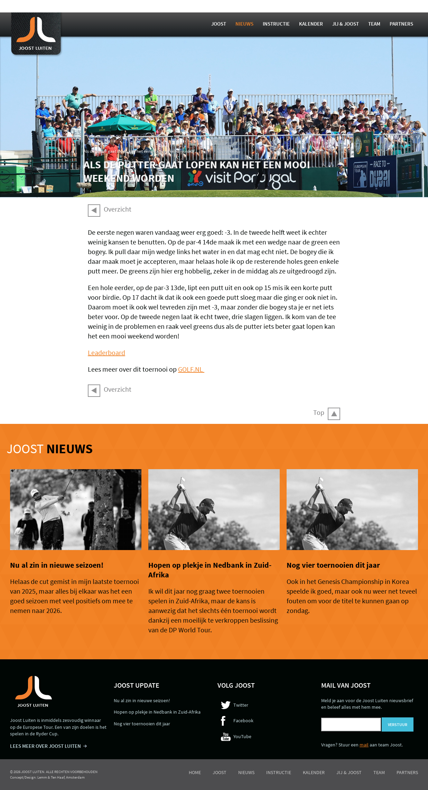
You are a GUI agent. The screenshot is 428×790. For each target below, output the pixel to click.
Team (374, 23)
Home (195, 772)
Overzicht (117, 209)
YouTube (242, 736)
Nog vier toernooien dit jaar (333, 565)
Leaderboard (106, 352)
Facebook (243, 720)
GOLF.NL (191, 369)
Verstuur (397, 724)
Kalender (311, 23)
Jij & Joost (345, 23)
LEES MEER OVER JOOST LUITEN (45, 746)
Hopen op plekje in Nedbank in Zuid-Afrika (157, 712)
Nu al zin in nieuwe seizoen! (56, 565)
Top (318, 412)
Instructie (276, 23)
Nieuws (244, 23)
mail (364, 745)
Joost (218, 23)
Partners (401, 23)
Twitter (240, 705)
